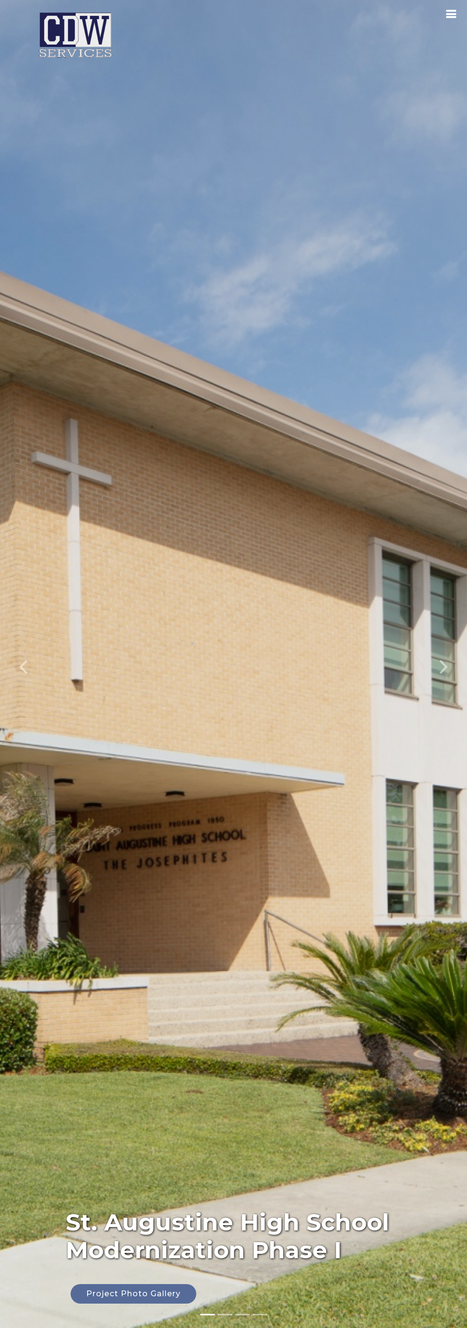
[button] (23, 664)
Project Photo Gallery (133, 1293)
